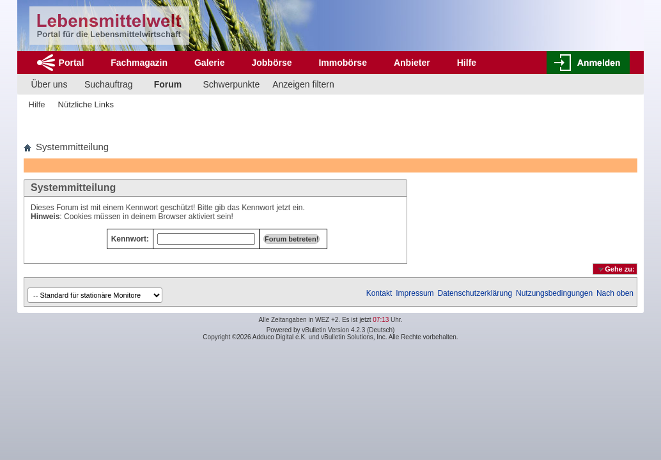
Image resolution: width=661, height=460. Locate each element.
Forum (168, 84)
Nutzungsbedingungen (554, 293)
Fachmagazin (139, 62)
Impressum (414, 293)
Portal (71, 62)
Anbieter (412, 62)
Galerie (209, 62)
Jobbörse (271, 62)
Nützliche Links (86, 104)
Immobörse (342, 62)
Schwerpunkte (231, 84)
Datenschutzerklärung (474, 293)
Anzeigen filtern (303, 84)
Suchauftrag (108, 84)
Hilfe (466, 62)
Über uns (49, 84)
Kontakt (379, 293)
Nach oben (615, 293)
